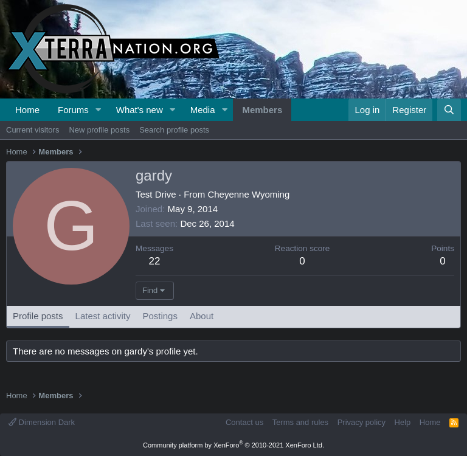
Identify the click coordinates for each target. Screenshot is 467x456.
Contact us (244, 422)
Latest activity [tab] (103, 316)
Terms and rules (300, 422)
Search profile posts (174, 129)
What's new (139, 110)
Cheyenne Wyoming (248, 194)
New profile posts (99, 129)
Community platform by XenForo (233, 445)
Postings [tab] (160, 316)
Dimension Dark (42, 422)
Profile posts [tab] (38, 316)
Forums (73, 110)
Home (27, 110)
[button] (98, 109)
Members (262, 110)
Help (403, 422)
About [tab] (201, 316)
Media (202, 110)
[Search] (449, 109)
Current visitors (32, 129)
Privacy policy (361, 422)
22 (155, 261)
